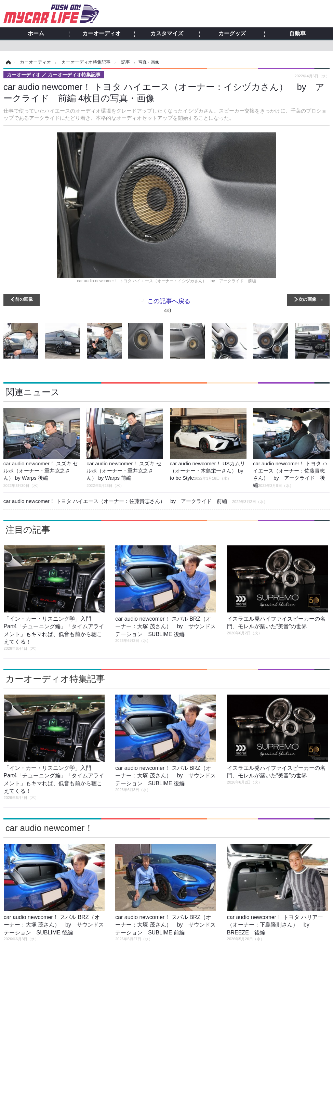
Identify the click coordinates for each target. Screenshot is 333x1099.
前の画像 (24, 299)
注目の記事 (27, 529)
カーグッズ (232, 33)
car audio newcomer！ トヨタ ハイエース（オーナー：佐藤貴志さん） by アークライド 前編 (135, 501)
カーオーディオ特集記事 (55, 679)
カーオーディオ (101, 33)
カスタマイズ (166, 33)
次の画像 (307, 299)
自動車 (297, 33)
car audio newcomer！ (49, 828)
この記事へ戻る (168, 307)
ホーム (36, 33)
